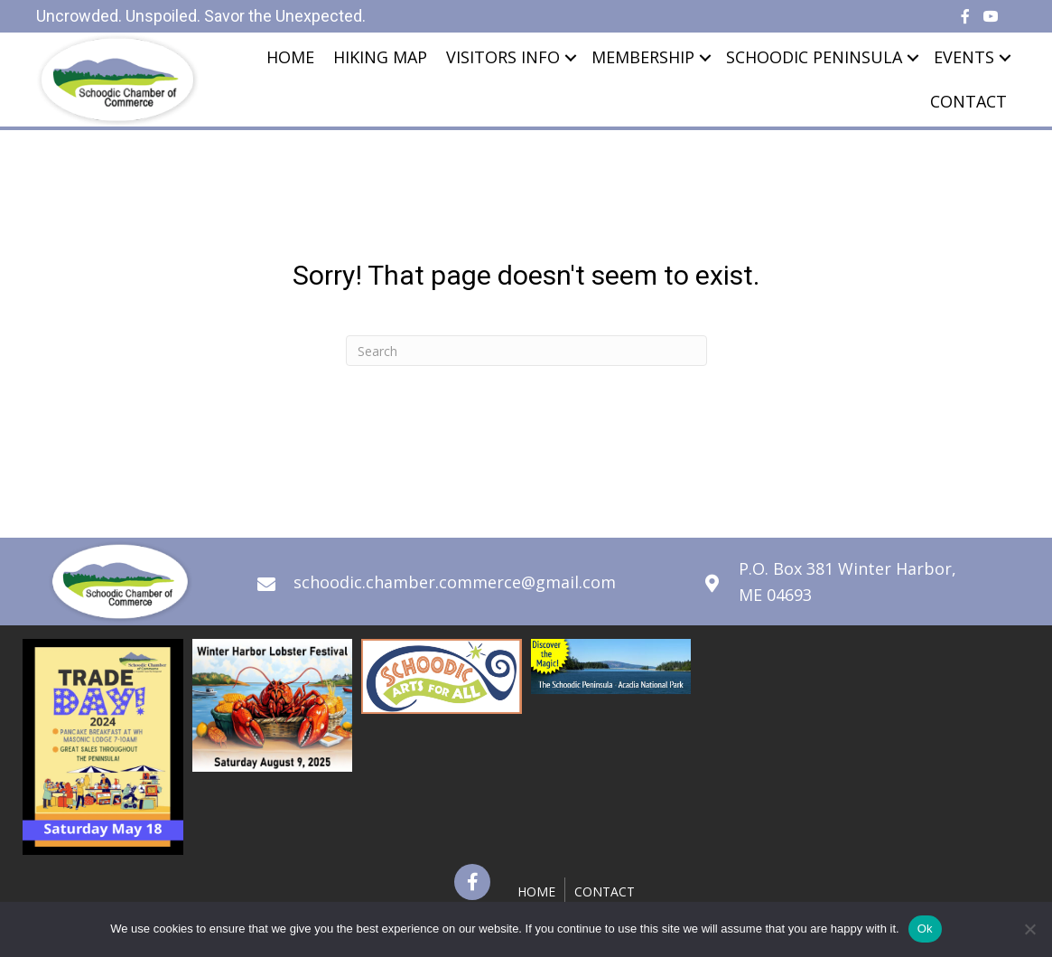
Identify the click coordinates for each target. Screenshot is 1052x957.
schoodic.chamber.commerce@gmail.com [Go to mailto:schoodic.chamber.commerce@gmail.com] (454, 582)
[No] (1029, 929)
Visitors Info (503, 57)
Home (290, 57)
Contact (968, 101)
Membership (642, 57)
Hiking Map (380, 57)
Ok (925, 928)
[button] (472, 882)
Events (964, 57)
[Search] (526, 350)
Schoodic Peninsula (814, 57)
